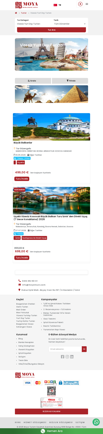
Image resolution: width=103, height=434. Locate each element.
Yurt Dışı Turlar (23, 318)
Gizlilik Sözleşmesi (61, 422)
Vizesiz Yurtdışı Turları (26, 315)
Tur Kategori (23, 20)
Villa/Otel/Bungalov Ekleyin (31, 364)
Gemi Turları (22, 307)
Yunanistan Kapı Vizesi (54, 329)
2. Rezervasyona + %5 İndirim (57, 309)
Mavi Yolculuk (22, 312)
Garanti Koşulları (26, 349)
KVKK (18, 422)
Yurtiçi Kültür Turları (25, 321)
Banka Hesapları (26, 342)
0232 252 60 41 (29, 281)
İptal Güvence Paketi (53, 322)
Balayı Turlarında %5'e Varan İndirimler (56, 314)
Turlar (24, 13)
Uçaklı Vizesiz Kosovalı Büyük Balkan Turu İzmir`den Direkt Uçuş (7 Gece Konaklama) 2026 (50, 218)
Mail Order (21, 309)
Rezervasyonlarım (51, 411)
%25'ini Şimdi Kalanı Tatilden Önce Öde (57, 304)
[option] (51, 94)
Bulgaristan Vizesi (24, 324)
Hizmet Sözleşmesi (35, 422)
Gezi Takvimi (49, 319)
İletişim (22, 356)
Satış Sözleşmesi (26, 346)
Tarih (56, 20)
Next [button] (86, 96)
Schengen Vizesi (24, 327)
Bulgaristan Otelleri (25, 304)
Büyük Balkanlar (23, 142)
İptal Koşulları (25, 353)
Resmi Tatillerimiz (52, 326)
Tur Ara (51, 29)
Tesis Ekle (23, 360)
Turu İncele (22, 178)
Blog (21, 338)
